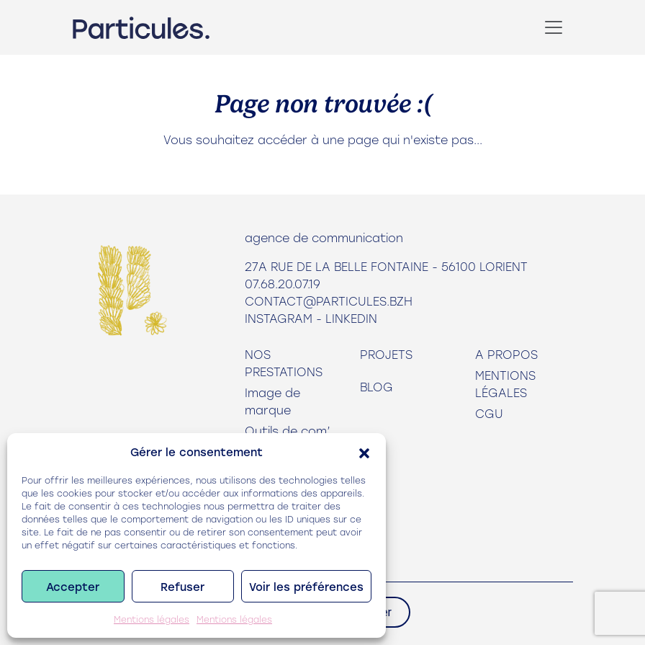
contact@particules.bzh (328, 300)
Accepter (72, 586)
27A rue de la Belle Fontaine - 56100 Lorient (386, 266)
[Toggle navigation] (553, 27)
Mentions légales (151, 619)
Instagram (278, 318)
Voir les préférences (306, 586)
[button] (364, 452)
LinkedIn (351, 318)
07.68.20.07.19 (282, 283)
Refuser (182, 586)
